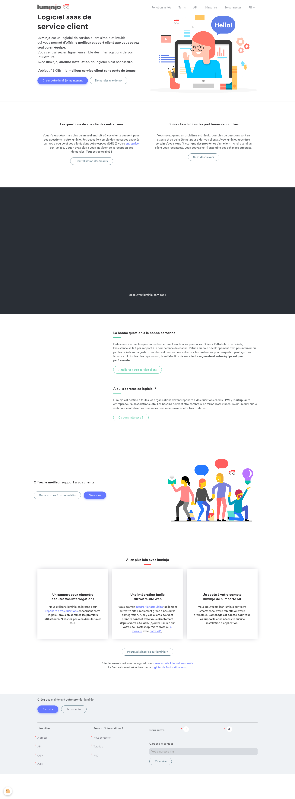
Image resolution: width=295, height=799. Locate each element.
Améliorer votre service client (138, 395)
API (39, 771)
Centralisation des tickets (91, 186)
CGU (40, 789)
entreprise (132, 169)
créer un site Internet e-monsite (173, 688)
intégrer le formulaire (149, 632)
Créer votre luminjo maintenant (63, 94)
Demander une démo (108, 94)
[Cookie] (8, 791)
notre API (155, 656)
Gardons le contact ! (161, 769)
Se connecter (73, 734)
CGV (40, 780)
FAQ (96, 780)
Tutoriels (98, 771)
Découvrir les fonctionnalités (57, 520)
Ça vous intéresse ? (131, 443)
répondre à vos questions (61, 636)
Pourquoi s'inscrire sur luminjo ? (147, 677)
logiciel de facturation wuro (169, 693)
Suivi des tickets (203, 182)
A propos (42, 763)
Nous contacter (102, 763)
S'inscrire (95, 520)
